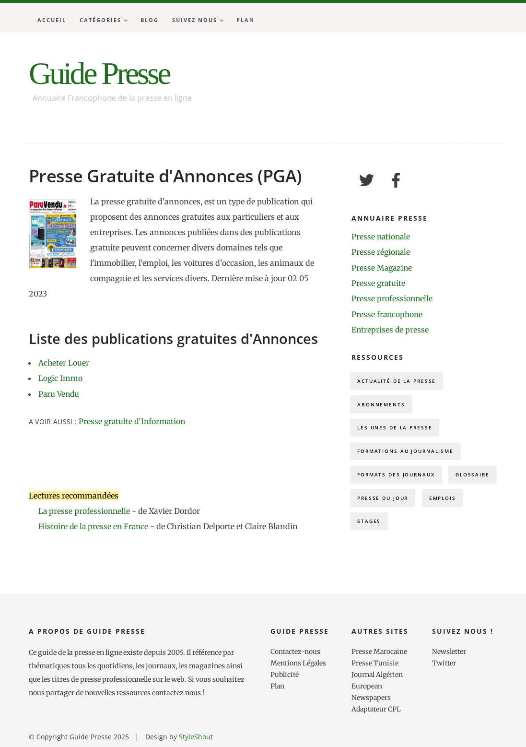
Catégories (100, 20)
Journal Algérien (377, 674)
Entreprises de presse (390, 329)
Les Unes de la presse (398, 430)
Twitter (444, 662)
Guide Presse (104, 74)
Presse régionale (381, 252)
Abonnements (383, 405)
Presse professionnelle (392, 298)
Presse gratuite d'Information (133, 421)
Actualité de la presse (400, 380)
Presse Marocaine (379, 651)
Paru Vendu (59, 393)
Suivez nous (194, 20)
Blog (149, 20)
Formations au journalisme (410, 455)
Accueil (51, 20)
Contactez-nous (296, 651)
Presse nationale (381, 237)
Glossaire (376, 505)
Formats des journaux (400, 480)
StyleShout (196, 736)
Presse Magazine (382, 268)
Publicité (285, 674)
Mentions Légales (298, 662)
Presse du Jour (444, 505)
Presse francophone (387, 314)
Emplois (372, 530)
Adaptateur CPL (377, 708)
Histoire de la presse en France (95, 526)
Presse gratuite (378, 283)
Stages (421, 530)
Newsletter (449, 651)
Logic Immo (60, 378)
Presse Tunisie (374, 662)
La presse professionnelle (84, 511)
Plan (245, 20)
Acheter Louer (64, 363)
